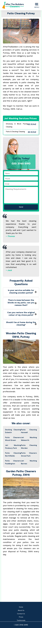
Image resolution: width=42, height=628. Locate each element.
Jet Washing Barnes (29, 462)
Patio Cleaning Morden (29, 446)
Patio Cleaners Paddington (13, 462)
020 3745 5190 (21, 625)
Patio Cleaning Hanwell (29, 431)
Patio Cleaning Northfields (13, 454)
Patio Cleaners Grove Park (29, 454)
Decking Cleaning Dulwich (13, 431)
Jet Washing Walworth (29, 438)
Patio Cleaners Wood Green (13, 438)
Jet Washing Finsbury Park (13, 446)
